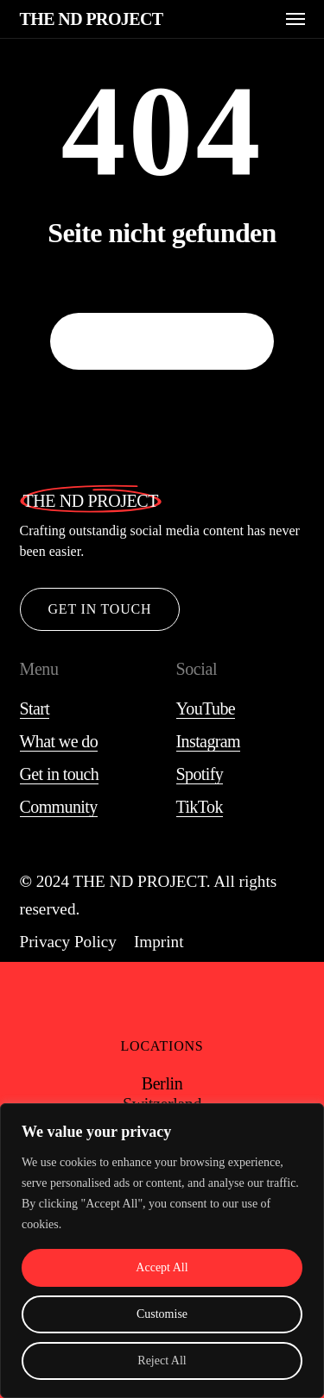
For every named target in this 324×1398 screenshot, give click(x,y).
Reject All (161, 1360)
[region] (162, 1250)
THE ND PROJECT (91, 19)
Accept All (161, 1267)
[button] (295, 19)
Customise (162, 1314)
